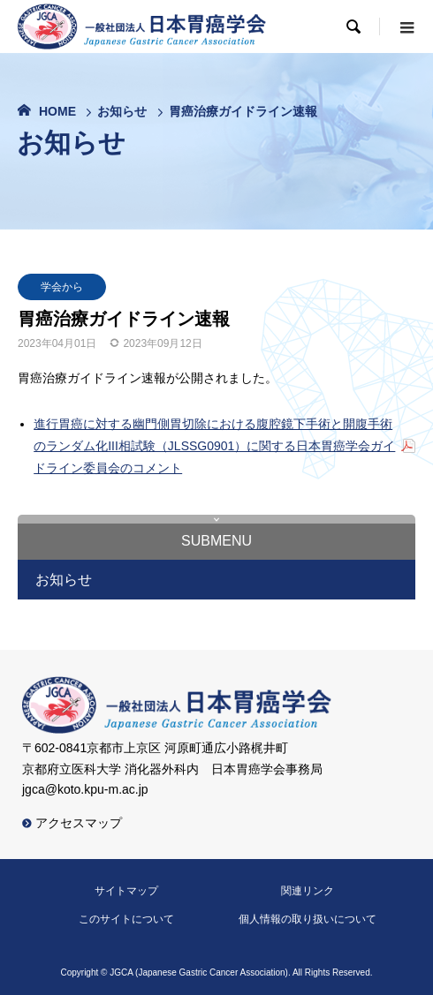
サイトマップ (126, 891)
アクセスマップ (72, 823)
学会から (62, 287)
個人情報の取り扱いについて (307, 919)
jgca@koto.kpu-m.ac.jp (85, 789)
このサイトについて (126, 919)
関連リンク (307, 891)
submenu (216, 540)
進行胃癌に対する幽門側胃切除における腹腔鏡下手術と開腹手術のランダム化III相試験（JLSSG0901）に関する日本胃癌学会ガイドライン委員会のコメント (214, 446)
